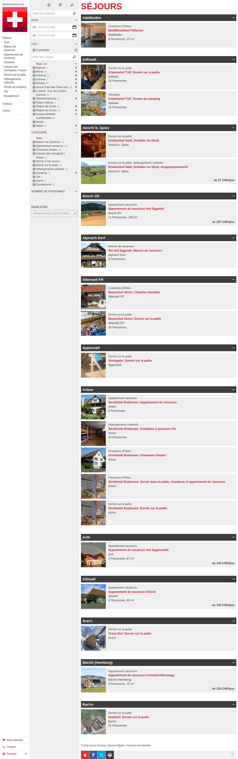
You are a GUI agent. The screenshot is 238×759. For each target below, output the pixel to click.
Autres (6, 110)
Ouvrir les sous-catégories (75, 64)
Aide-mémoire (12, 740)
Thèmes (7, 103)
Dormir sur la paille (15, 74)
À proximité (42, 50)
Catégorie (39, 132)
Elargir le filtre (39, 206)
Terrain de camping (15, 87)
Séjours (6, 37)
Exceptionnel (11, 96)
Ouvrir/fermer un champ (233, 17)
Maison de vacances (10, 48)
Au (34, 35)
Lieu (34, 44)
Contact (9, 747)
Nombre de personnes (48, 191)
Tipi (6, 91)
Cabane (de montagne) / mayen (15, 68)
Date (34, 20)
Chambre (9, 62)
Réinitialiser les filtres (51, 213)
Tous (6, 42)
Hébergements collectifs (12, 81)
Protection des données (138, 745)
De (34, 27)
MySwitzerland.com (13, 4)
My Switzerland (14, 19)
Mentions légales (116, 745)
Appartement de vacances (13, 56)
